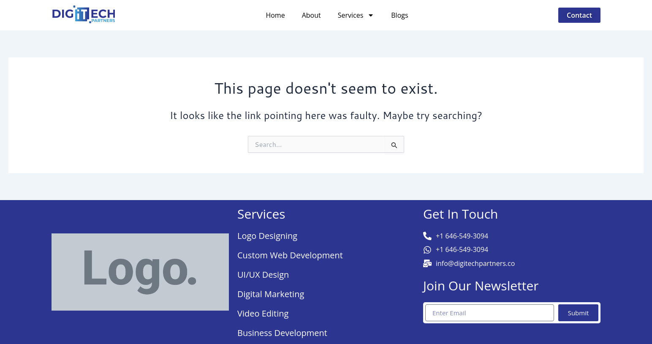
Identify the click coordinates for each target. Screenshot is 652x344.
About (311, 15)
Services (356, 15)
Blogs (399, 15)
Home (275, 15)
